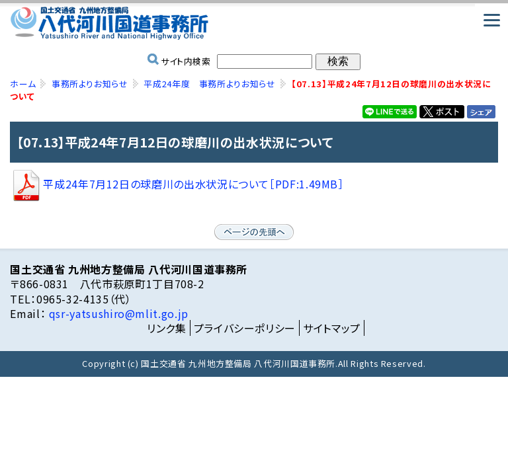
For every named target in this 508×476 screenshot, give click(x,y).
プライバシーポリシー (245, 328)
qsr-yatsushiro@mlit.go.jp (117, 313)
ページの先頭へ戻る (254, 232)
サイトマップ (331, 328)
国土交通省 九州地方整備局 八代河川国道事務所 (253, 23)
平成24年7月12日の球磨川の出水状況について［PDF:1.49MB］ (176, 184)
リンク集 (167, 328)
